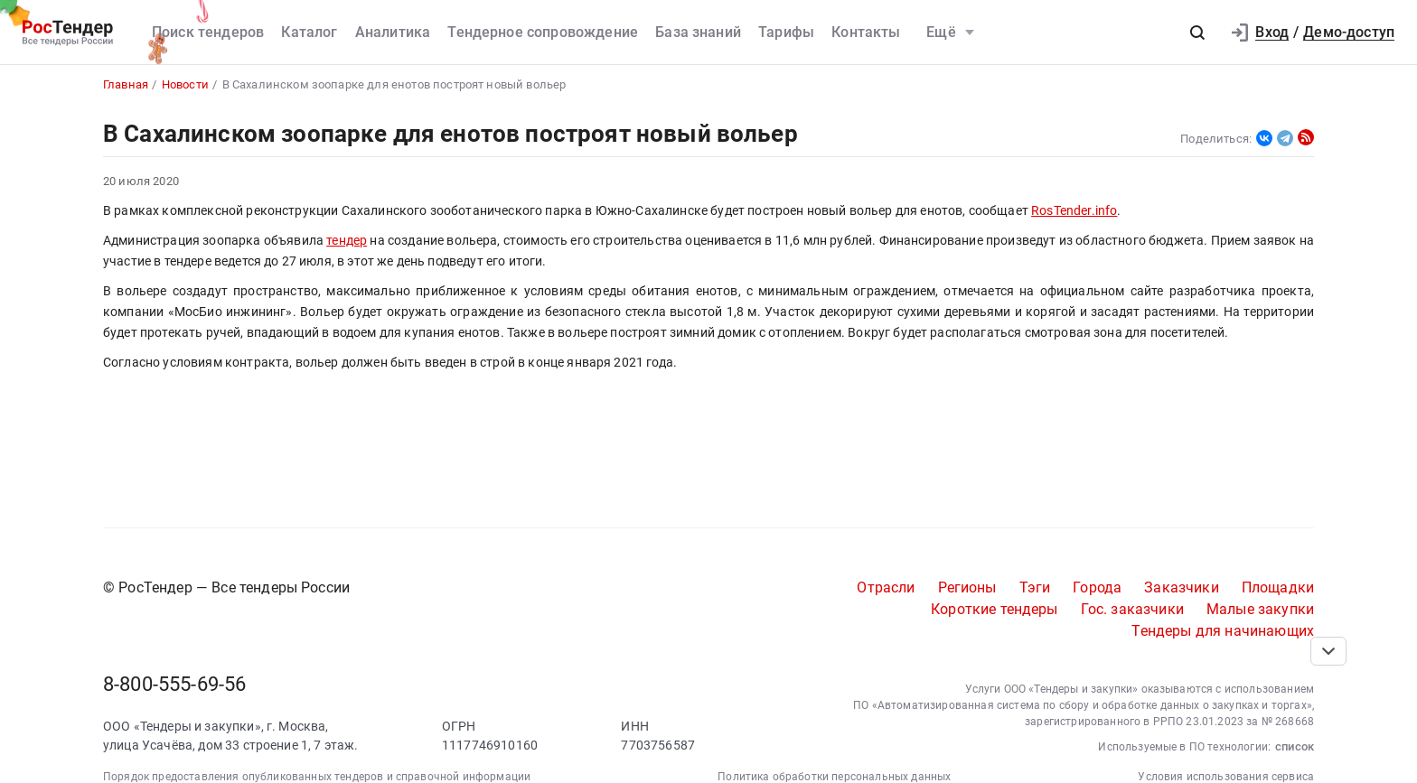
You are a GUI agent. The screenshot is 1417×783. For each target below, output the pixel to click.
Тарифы (786, 32)
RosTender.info (1074, 211)
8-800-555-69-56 (174, 684)
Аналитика (392, 32)
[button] (1197, 32)
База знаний (698, 32)
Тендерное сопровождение (542, 32)
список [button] (1294, 746)
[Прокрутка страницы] (1328, 651)
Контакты (865, 32)
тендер (346, 240)
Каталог (309, 32)
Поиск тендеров (208, 32)
